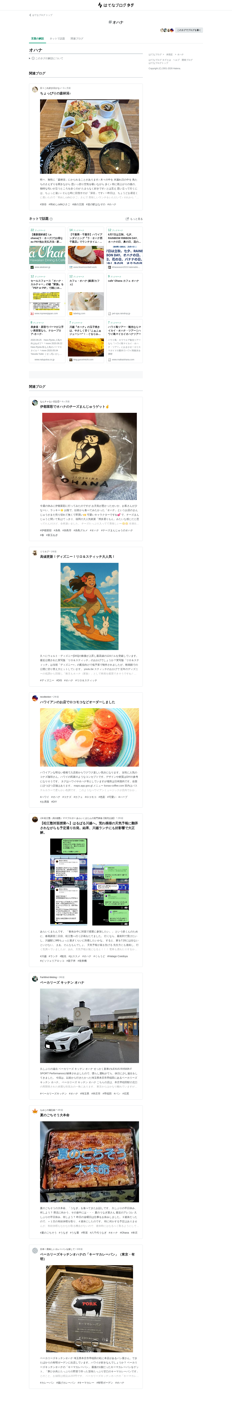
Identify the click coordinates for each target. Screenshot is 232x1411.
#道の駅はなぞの (95, 204)
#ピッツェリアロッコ (52, 960)
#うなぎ (63, 1232)
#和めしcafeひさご (59, 204)
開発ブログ (187, 60)
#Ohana (124, 1232)
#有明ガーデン (104, 1382)
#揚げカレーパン (66, 1382)
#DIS (59, 680)
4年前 (60, 1110)
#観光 (63, 956)
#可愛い (111, 796)
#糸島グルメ (81, 530)
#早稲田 (107, 1093)
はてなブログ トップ (40, 15)
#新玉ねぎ (52, 535)
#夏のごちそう (48, 1232)
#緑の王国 (78, 204)
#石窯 (126, 1093)
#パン (117, 1093)
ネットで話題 (57, 38)
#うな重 (74, 1232)
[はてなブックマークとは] (51, 218)
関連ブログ (77, 38)
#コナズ (67, 796)
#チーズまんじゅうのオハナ (117, 530)
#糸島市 (67, 530)
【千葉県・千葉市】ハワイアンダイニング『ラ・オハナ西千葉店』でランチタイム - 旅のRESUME (85, 238)
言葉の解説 (37, 38)
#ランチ (53, 956)
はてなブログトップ (158, 63)
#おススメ (74, 956)
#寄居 (84, 1232)
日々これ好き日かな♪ (50, 88)
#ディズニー (47, 680)
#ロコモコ (90, 796)
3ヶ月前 (67, 88)
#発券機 (82, 960)
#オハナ (112, 204)
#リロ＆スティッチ (86, 680)
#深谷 (43, 204)
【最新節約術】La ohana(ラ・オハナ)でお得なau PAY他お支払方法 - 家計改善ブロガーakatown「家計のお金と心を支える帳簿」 (47, 238)
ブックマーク (38, 230)
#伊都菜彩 (46, 530)
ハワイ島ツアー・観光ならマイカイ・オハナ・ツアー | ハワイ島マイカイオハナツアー (124, 330)
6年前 (80, 1249)
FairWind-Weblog (48, 977)
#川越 (43, 956)
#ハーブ (123, 796)
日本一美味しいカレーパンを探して (57, 1249)
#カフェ (78, 796)
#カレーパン (47, 1382)
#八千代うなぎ (98, 1232)
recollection (45, 697)
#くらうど (99, 956)
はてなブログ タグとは (160, 60)
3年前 (62, 977)
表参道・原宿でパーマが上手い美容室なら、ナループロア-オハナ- (47, 330)
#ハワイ (44, 796)
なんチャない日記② (50, 401)
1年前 (54, 551)
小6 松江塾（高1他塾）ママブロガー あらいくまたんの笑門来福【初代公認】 (77, 818)
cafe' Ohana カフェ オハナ (123, 280)
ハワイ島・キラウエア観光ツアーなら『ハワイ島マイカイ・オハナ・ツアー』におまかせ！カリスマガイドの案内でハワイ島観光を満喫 (124, 347)
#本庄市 (95, 1093)
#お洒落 (44, 801)
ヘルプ (176, 60)
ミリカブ (44, 551)
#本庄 (134, 1232)
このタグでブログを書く (189, 30)
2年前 (56, 697)
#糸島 (57, 530)
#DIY (54, 801)
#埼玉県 (84, 1093)
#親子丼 (71, 960)
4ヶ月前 (66, 401)
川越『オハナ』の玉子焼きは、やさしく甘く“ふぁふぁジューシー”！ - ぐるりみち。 (85, 330)
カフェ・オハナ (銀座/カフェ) (84, 282)
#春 (42, 535)
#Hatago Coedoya (117, 956)
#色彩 (102, 796)
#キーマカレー (86, 1382)
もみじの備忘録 (47, 1110)
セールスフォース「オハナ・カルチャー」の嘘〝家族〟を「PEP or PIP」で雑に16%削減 (47, 284)
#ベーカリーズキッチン (53, 1093)
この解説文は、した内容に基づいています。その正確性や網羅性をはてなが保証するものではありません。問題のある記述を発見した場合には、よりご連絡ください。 (46, 58)
